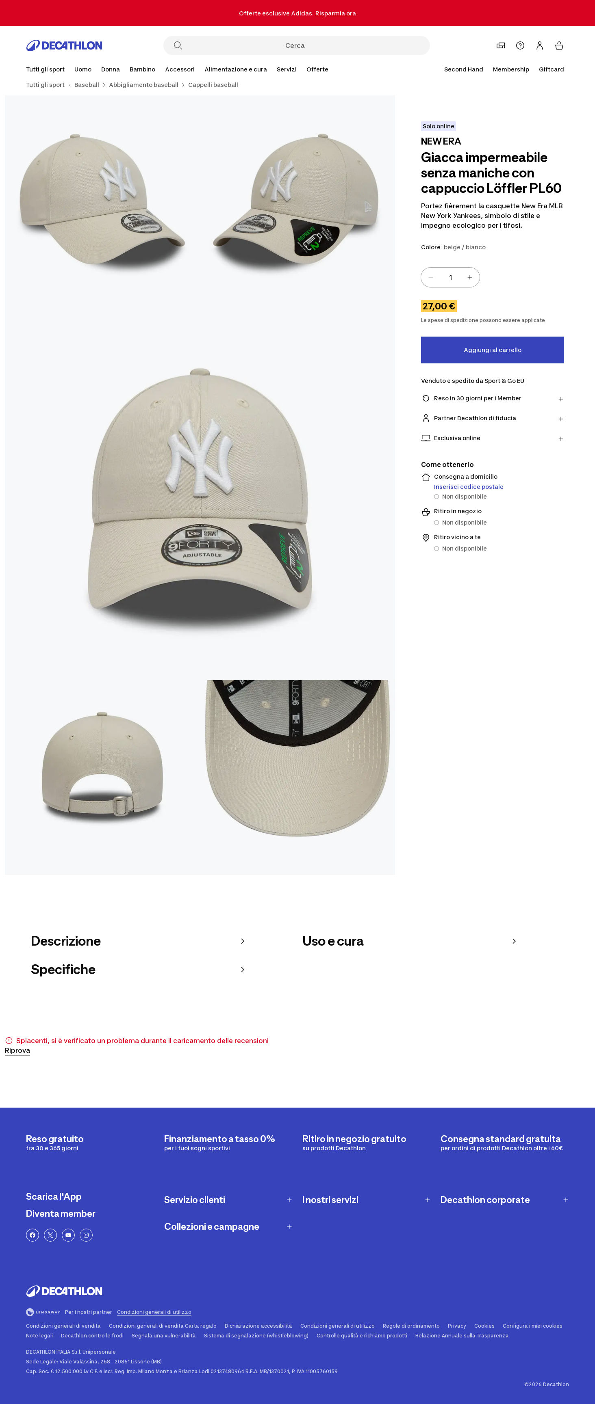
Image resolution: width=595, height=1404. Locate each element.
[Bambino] (142, 69)
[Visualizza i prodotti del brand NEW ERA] (441, 142)
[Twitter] (50, 1235)
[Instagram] (86, 1235)
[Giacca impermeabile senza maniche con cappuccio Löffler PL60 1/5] (297, 192)
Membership (511, 69)
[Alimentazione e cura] (235, 69)
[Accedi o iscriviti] (539, 45)
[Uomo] (82, 69)
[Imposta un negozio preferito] (500, 45)
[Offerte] (317, 69)
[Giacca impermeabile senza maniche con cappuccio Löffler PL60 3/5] (200, 485)
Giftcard (551, 69)
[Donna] (110, 69)
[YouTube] (68, 1235)
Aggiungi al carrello (492, 349)
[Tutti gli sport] (45, 69)
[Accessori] (180, 69)
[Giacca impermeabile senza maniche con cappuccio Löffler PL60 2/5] (102, 192)
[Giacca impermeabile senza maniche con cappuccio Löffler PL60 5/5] (297, 777)
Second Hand (463, 69)
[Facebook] (32, 1235)
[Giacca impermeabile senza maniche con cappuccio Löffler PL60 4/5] (102, 777)
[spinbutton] (450, 277)
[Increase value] (470, 277)
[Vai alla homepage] (64, 45)
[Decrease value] (431, 277)
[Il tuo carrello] (559, 45)
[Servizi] (287, 69)
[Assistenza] (520, 45)
